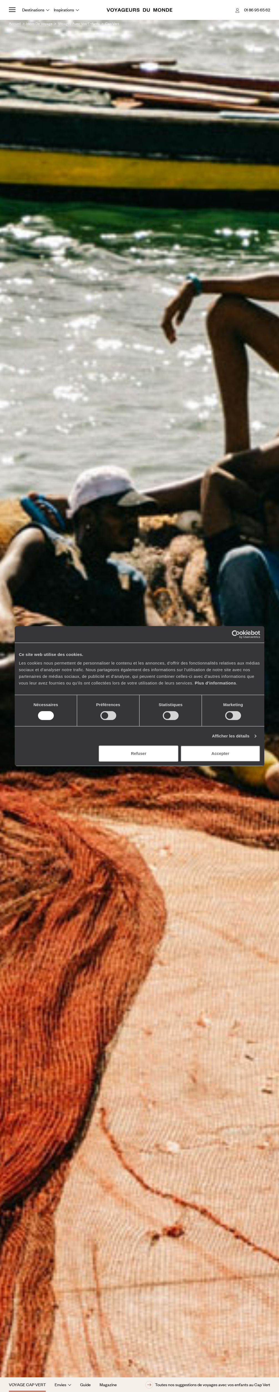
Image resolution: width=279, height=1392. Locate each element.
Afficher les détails (230, 736)
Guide (85, 1384)
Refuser (138, 753)
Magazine (108, 1384)
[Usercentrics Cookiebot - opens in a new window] (236, 634)
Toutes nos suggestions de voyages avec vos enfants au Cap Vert (207, 1385)
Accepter (220, 753)
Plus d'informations (215, 683)
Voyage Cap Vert (27, 1384)
